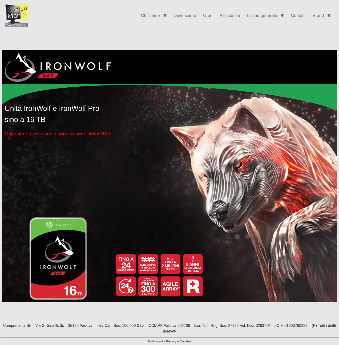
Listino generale (262, 15)
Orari (208, 15)
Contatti (298, 15)
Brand (318, 15)
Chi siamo (150, 15)
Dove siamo (185, 15)
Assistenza (230, 15)
